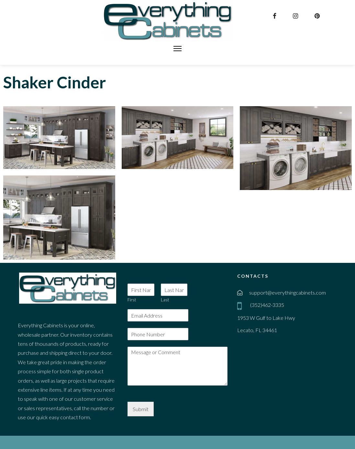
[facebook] (275, 16)
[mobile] (240, 305)
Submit (141, 409)
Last (165, 299)
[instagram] (296, 16)
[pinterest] (318, 16)
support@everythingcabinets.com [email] (287, 292)
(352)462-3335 (266, 305)
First (132, 299)
